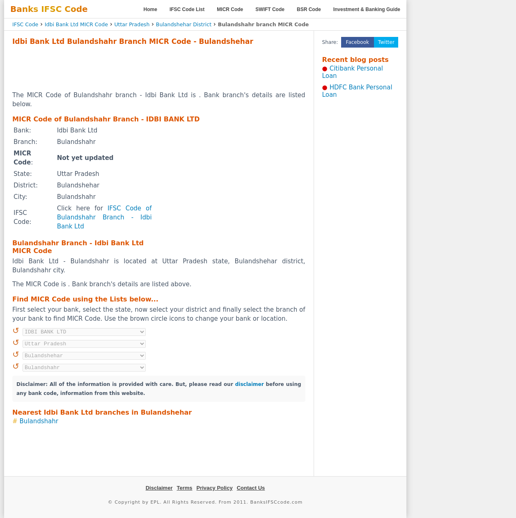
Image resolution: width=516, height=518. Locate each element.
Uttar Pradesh (131, 24)
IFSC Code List (187, 9)
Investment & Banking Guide (366, 9)
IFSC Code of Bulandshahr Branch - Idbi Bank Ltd (104, 217)
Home (150, 9)
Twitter (386, 42)
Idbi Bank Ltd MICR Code (76, 24)
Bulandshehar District (183, 24)
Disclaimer (159, 488)
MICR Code (230, 9)
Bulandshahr (39, 421)
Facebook (357, 42)
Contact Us (251, 488)
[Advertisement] (158, 68)
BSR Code (309, 9)
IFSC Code (25, 24)
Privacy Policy (215, 488)
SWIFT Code (269, 9)
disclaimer (249, 384)
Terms (184, 488)
